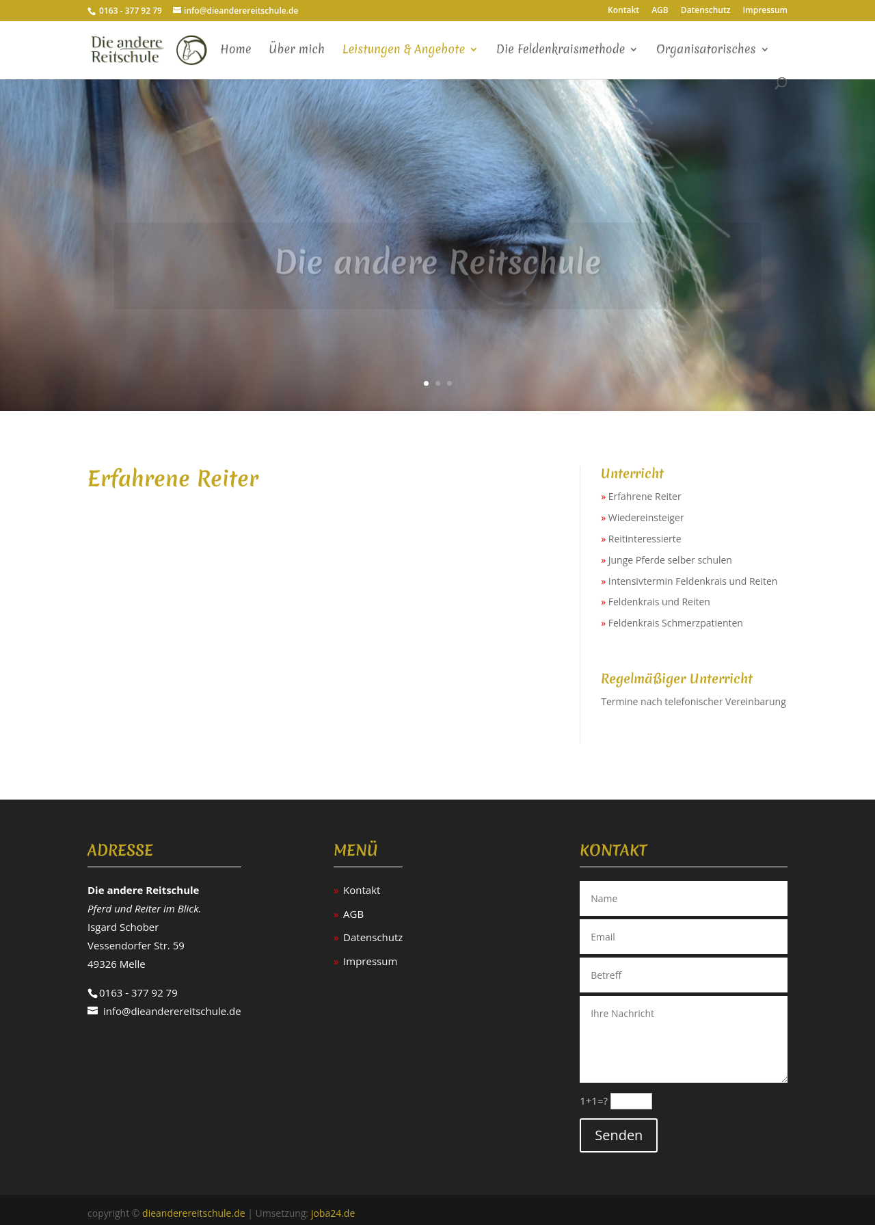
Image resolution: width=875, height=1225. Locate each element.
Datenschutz (706, 11)
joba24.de (333, 1213)
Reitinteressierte (645, 538)
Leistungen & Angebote (403, 50)
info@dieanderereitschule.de (172, 1011)
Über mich (297, 50)
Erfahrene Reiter (645, 496)
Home (236, 50)
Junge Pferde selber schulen (670, 559)
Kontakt (623, 11)
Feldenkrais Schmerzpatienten (675, 622)
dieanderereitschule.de (193, 1213)
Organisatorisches (706, 50)
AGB (660, 11)
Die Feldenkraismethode (560, 50)
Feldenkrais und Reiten (659, 601)
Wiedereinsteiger (646, 517)
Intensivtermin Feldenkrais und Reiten (693, 581)
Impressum (765, 11)
